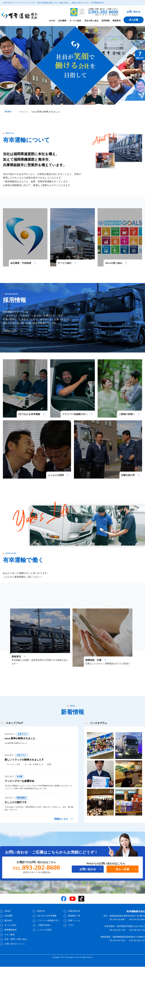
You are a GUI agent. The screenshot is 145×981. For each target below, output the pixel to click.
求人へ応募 (122, 879)
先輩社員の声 (74, 922)
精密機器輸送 (10, 940)
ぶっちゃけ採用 (44, 940)
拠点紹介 (8, 931)
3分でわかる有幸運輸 (46, 926)
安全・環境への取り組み (15, 950)
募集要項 (117, 21)
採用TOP (41, 922)
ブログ (71, 936)
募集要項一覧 (74, 926)
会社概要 (62, 21)
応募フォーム (74, 931)
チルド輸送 (9, 945)
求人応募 (133, 20)
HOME (52, 21)
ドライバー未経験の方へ (48, 931)
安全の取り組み (91, 21)
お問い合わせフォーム (14, 954)
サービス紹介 (75, 21)
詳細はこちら (10, 333)
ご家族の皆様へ (44, 936)
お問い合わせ (134, 11)
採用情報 (106, 21)
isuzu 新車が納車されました (45, 111)
